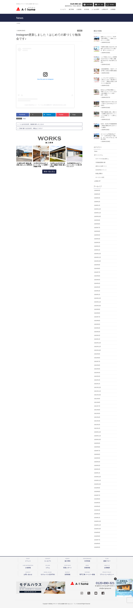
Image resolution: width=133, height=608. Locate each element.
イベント (28, 559)
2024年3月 (97, 287)
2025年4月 (97, 238)
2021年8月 (97, 402)
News (79, 30)
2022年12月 (97, 343)
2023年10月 (97, 305)
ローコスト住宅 (100, 177)
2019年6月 (97, 499)
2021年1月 (97, 428)
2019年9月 (97, 488)
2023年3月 (97, 331)
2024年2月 (97, 291)
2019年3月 (97, 510)
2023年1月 (97, 339)
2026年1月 (97, 205)
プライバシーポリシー (107, 573)
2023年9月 (97, 309)
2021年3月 (97, 421)
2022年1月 (97, 383)
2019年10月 (97, 484)
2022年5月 (97, 369)
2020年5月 (97, 458)
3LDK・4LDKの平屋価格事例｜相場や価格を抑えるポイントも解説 (109, 125)
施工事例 (67, 559)
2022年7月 (97, 361)
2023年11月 (97, 302)
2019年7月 (97, 495)
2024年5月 (97, 279)
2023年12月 (97, 298)
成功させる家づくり (101, 166)
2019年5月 (97, 502)
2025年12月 (97, 209)
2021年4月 (97, 417)
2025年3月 (97, 242)
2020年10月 (97, 439)
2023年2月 (97, 335)
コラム (48, 566)
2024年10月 (97, 261)
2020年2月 (97, 469)
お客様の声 (97, 181)
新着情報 (87, 566)
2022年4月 (97, 372)
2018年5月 (97, 547)
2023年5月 (97, 324)
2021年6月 (97, 409)
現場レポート (67, 566)
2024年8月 (97, 268)
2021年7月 (97, 406)
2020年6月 (97, 454)
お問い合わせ (28, 573)
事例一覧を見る (49, 171)
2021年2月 (97, 424)
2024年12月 (97, 253)
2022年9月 (97, 354)
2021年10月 (97, 395)
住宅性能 (87, 559)
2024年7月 (97, 272)
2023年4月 (97, 328)
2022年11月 (97, 346)
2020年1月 (97, 473)
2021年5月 (97, 413)
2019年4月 (97, 506)
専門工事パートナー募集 (87, 573)
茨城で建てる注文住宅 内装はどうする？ (31, 128)
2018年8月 (97, 536)
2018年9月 (97, 532)
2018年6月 (97, 543)
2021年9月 (97, 398)
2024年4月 (97, 283)
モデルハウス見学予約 (48, 573)
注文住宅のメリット (101, 170)
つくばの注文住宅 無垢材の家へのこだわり (31, 124)
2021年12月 (97, 387)
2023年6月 (97, 320)
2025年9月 (97, 220)
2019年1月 (97, 517)
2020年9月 (97, 443)
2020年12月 (97, 432)
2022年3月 (97, 376)
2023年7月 (97, 317)
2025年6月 (97, 231)
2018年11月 (97, 525)
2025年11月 (97, 212)
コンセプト (48, 559)
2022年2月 (97, 380)
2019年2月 (97, 513)
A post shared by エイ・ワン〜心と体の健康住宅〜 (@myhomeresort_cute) (45, 105)
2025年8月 (97, 224)
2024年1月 (97, 294)
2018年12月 (97, 521)
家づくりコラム (98, 155)
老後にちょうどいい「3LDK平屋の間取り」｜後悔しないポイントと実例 (109, 38)
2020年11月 (97, 436)
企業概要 (107, 566)
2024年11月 (97, 257)
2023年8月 (97, 313)
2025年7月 (97, 227)
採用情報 (67, 573)
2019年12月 (97, 476)
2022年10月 (97, 350)
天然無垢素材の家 (100, 162)
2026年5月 (97, 190)
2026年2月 (97, 201)
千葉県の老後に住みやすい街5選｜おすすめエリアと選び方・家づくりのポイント (109, 48)
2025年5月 (97, 235)
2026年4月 (97, 194)
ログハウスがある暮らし (102, 158)
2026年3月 (97, 198)
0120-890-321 (73, 5)
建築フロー (107, 559)
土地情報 (28, 566)
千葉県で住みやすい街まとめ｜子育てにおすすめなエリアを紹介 (109, 103)
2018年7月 (97, 540)
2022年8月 (97, 357)
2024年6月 (97, 276)
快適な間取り (99, 173)
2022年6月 (97, 365)
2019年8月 (97, 491)
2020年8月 (97, 447)
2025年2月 (97, 246)
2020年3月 (97, 465)
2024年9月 (97, 264)
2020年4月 (97, 461)
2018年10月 (97, 528)
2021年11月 (97, 391)
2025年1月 (97, 250)
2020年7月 (97, 450)
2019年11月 (97, 480)
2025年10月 (97, 216)
